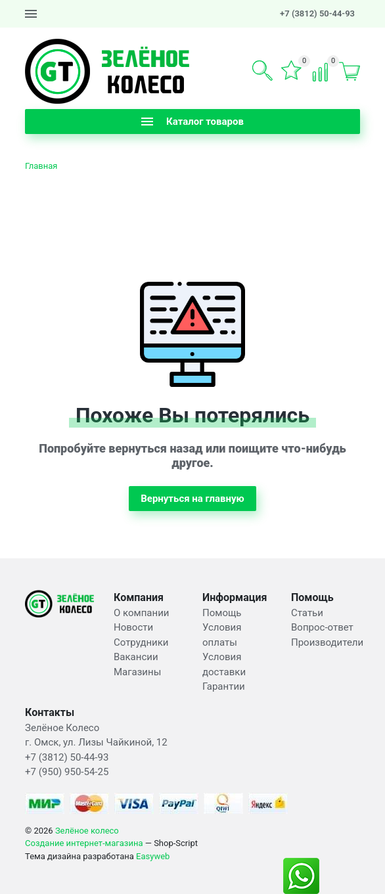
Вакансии (136, 657)
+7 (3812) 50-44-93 (317, 13)
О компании (141, 613)
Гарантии (223, 686)
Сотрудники (141, 642)
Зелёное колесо (87, 831)
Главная (41, 166)
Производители (327, 642)
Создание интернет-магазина (84, 843)
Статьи (307, 613)
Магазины (137, 672)
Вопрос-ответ (322, 627)
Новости (133, 627)
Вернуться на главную (192, 498)
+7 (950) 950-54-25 (66, 772)
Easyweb (153, 856)
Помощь (222, 613)
